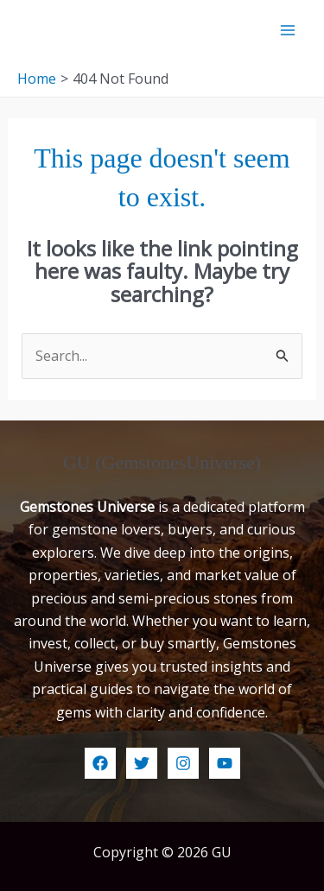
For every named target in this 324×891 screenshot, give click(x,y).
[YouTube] (224, 763)
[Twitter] (141, 763)
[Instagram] (183, 763)
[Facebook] (100, 763)
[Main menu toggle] (288, 30)
